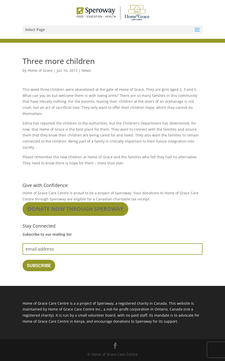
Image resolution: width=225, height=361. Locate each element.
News (86, 70)
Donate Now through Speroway (75, 208)
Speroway (123, 193)
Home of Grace (40, 70)
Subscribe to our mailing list (47, 234)
